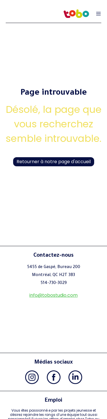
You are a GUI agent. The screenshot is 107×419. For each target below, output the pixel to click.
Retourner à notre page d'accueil (54, 161)
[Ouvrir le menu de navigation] (98, 13)
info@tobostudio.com (53, 295)
